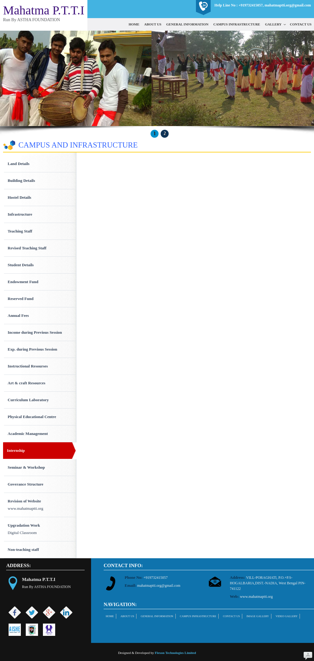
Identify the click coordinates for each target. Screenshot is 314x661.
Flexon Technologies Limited (175, 653)
